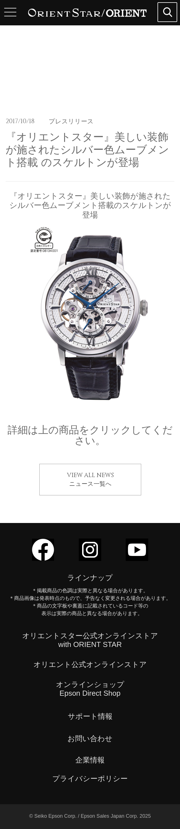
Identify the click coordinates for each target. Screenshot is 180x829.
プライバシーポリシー (90, 778)
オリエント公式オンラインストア (90, 664)
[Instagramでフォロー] (90, 558)
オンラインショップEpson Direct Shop (90, 688)
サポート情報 (90, 716)
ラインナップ (90, 577)
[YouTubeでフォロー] (137, 558)
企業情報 (90, 760)
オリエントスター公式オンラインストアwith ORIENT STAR (90, 640)
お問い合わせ (90, 738)
